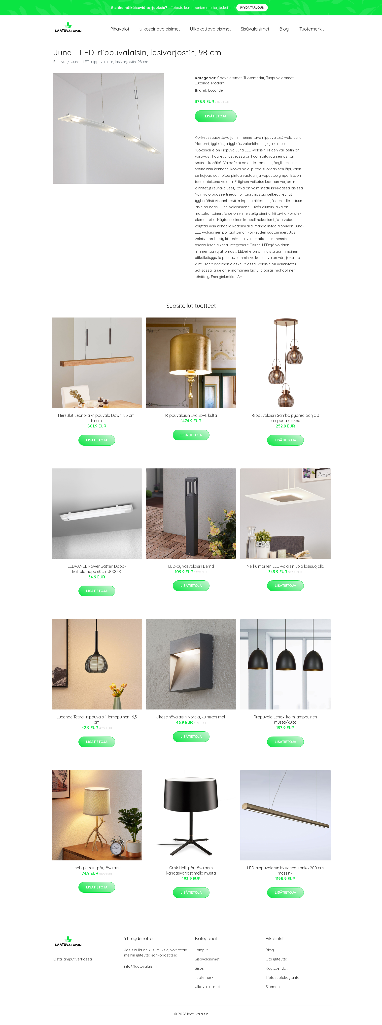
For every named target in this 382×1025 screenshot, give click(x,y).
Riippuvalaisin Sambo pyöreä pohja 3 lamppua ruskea (285, 421)
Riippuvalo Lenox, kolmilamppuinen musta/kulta (285, 722)
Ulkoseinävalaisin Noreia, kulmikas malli (191, 719)
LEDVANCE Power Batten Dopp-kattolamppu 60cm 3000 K (97, 571)
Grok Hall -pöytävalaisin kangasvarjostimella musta (191, 873)
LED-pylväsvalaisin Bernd (191, 568)
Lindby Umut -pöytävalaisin (97, 870)
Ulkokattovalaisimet (210, 30)
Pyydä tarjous (252, 7)
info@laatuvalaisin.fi (141, 968)
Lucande (202, 85)
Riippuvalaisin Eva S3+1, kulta (191, 418)
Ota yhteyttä (276, 961)
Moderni (218, 85)
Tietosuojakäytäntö (283, 980)
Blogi (284, 30)
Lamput (201, 952)
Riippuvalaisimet (280, 80)
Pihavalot (119, 30)
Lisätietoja (215, 118)
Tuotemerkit (311, 30)
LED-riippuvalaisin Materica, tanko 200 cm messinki (285, 873)
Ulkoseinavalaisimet (159, 30)
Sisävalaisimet (255, 30)
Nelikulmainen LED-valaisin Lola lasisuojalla (285, 568)
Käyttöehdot (276, 970)
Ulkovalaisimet (207, 989)
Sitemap (273, 989)
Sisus (199, 970)
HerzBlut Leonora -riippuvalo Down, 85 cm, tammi (96, 421)
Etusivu (59, 64)
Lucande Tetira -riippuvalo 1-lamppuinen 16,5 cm (97, 722)
